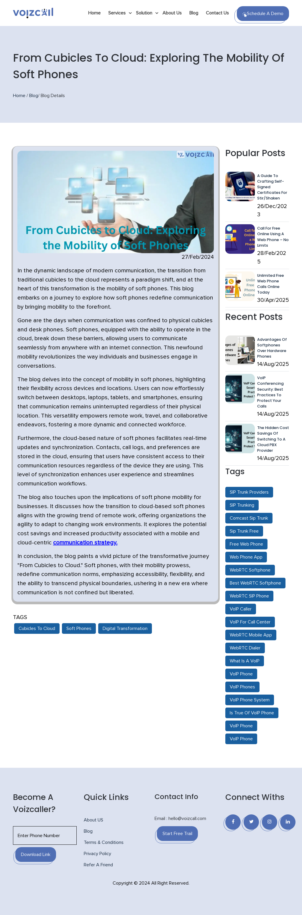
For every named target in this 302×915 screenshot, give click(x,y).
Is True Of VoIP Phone (252, 713)
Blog (193, 13)
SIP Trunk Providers (249, 492)
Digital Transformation (125, 628)
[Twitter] (251, 822)
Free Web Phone (246, 544)
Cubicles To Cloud (37, 628)
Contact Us (217, 13)
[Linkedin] (288, 822)
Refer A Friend (98, 864)
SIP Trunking (242, 505)
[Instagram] (269, 822)
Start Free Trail (177, 833)
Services (117, 13)
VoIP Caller (241, 609)
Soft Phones (78, 628)
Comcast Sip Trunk (249, 518)
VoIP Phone (241, 674)
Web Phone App (246, 557)
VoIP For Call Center (250, 622)
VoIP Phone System (250, 700)
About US (93, 820)
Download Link (35, 854)
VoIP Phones (242, 687)
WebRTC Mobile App (251, 635)
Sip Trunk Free (244, 531)
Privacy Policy (97, 853)
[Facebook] (233, 822)
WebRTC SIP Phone (249, 596)
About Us (172, 13)
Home (94, 13)
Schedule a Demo (262, 14)
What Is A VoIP (245, 661)
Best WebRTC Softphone (255, 583)
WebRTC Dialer (245, 648)
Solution (144, 13)
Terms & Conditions (104, 842)
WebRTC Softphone (250, 570)
